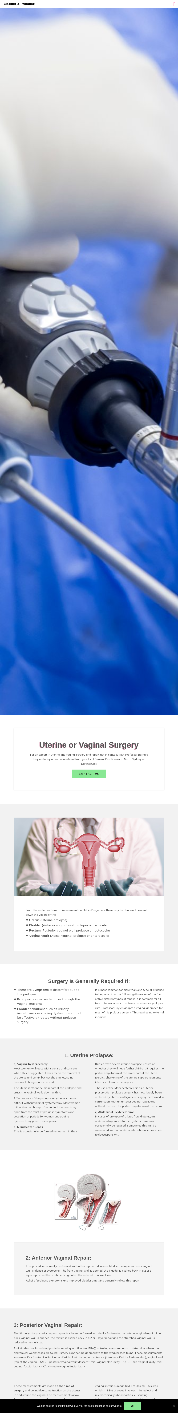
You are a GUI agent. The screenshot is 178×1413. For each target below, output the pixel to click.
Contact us (89, 773)
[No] (173, 1406)
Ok (132, 1405)
